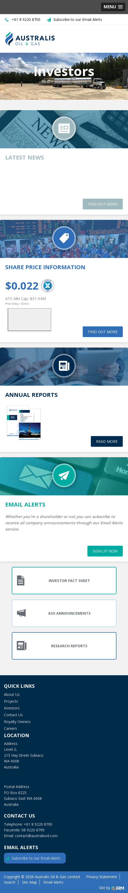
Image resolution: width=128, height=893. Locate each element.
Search (9, 882)
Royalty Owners (17, 721)
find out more (103, 204)
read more (107, 441)
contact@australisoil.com (36, 835)
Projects (11, 701)
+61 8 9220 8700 (26, 19)
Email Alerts (53, 882)
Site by (111, 887)
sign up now (105, 551)
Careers (10, 728)
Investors (12, 708)
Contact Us (13, 714)
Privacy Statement (101, 876)
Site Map (29, 882)
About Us (12, 694)
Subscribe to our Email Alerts (77, 19)
